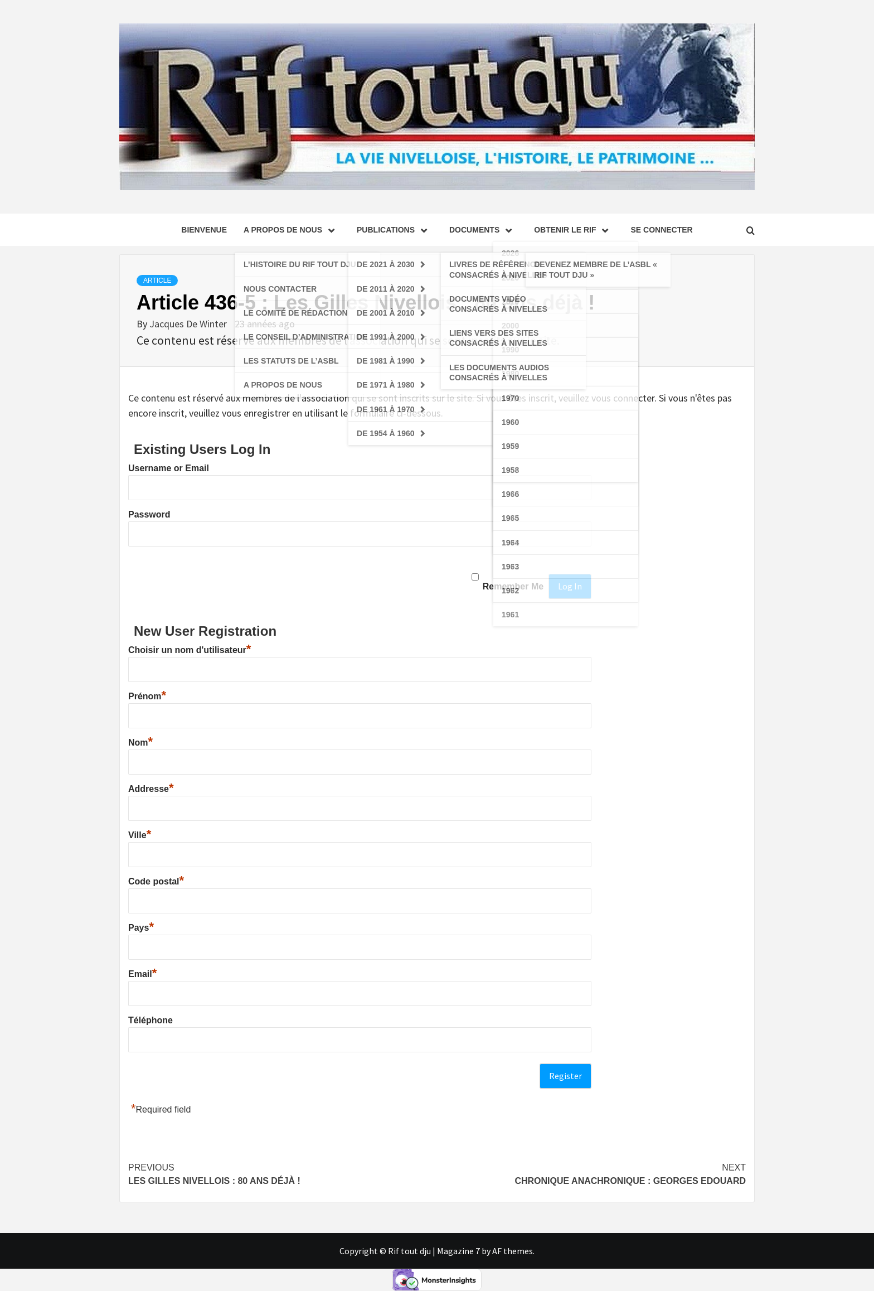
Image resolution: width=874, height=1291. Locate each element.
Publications (395, 229)
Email (142, 974)
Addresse (150, 789)
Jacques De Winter (189, 323)
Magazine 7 (458, 1250)
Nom (140, 742)
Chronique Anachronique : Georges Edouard (591, 1173)
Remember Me (513, 586)
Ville (139, 835)
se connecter (661, 229)
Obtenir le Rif (574, 229)
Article (157, 280)
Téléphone (150, 1020)
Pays (141, 927)
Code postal (156, 881)
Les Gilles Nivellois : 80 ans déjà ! (282, 1173)
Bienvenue (204, 229)
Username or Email (168, 468)
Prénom (147, 696)
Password (149, 514)
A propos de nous (292, 229)
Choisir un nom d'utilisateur (189, 650)
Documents (483, 229)
